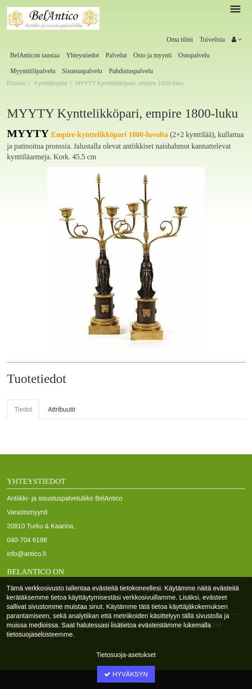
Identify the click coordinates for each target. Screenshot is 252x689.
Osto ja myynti (152, 55)
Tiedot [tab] (23, 409)
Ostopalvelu (194, 55)
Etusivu (16, 83)
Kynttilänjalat (50, 83)
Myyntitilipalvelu (32, 71)
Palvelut (116, 55)
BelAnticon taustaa (35, 55)
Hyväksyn (126, 674)
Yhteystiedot (82, 55)
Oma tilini (179, 39)
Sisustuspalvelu (82, 71)
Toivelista (212, 39)
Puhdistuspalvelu (131, 71)
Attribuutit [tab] (61, 409)
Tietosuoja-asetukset (126, 654)
